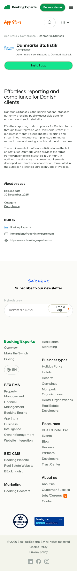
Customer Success (56, 489)
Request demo (52, 7)
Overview (10, 347)
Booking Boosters (17, 491)
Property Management (14, 394)
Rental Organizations (57, 400)
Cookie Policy (38, 547)
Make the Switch (16, 353)
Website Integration (18, 440)
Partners (48, 453)
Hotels (47, 372)
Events (47, 435)
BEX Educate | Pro (55, 430)
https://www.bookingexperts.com (31, 240)
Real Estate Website (18, 465)
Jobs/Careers (54, 496)
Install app (38, 65)
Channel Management (14, 405)
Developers (50, 458)
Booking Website (16, 460)
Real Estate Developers (50, 408)
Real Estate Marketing (50, 344)
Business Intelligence (12, 427)
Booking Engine (15, 412)
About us (48, 484)
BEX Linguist (13, 471)
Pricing (9, 359)
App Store (10, 36)
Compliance (28, 36)
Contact (48, 501)
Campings (49, 383)
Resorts (47, 378)
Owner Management (19, 434)
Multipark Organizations (52, 392)
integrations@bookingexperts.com (32, 234)
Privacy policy (38, 552)
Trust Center (51, 464)
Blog (45, 441)
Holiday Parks (52, 366)
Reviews (48, 447)
